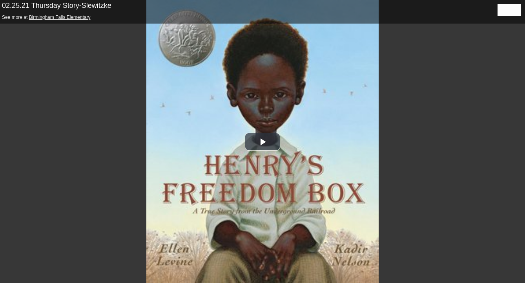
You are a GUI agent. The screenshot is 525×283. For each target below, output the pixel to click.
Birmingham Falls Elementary (60, 17)
